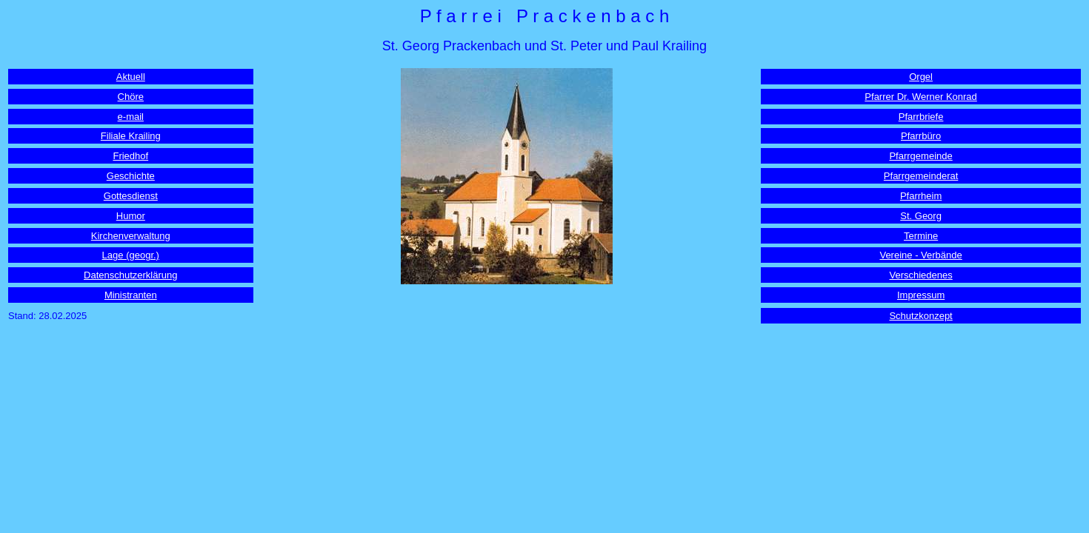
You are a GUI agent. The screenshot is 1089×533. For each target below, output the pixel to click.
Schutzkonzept (920, 315)
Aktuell (130, 76)
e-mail (131, 116)
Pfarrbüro (921, 135)
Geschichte (131, 175)
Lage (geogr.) (130, 255)
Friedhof (130, 155)
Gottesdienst (131, 195)
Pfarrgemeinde (920, 155)
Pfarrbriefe (921, 116)
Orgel (921, 76)
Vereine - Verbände (920, 255)
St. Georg (921, 215)
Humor (130, 215)
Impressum (921, 295)
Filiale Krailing (131, 135)
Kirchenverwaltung (130, 235)
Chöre (131, 96)
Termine (921, 235)
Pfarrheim (921, 195)
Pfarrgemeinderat (921, 175)
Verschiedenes (920, 275)
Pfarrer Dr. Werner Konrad (920, 96)
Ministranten (130, 295)
